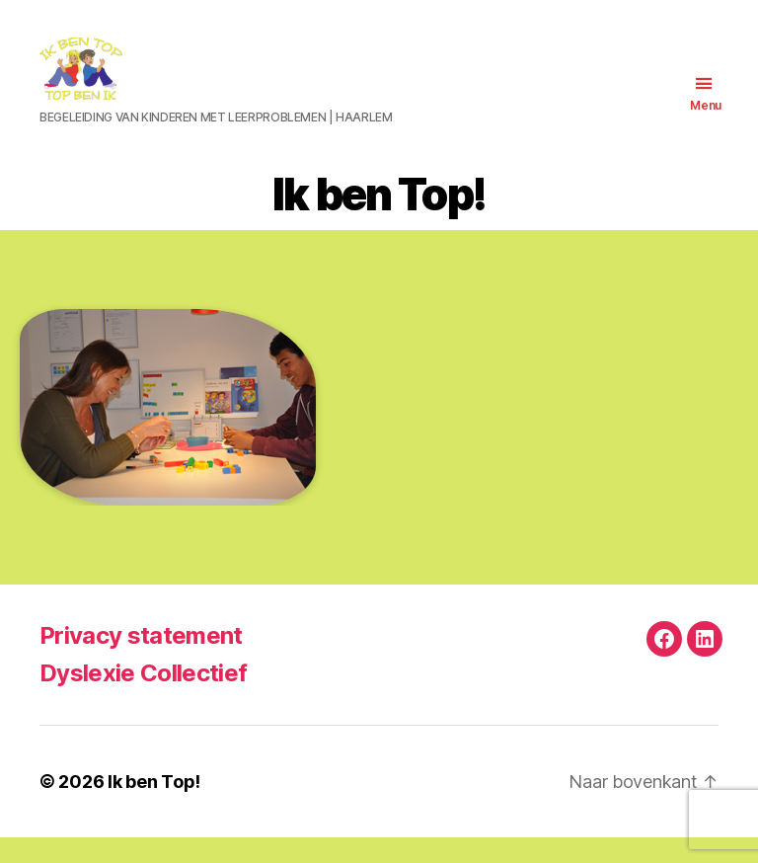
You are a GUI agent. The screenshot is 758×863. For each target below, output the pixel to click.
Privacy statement (141, 661)
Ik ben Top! (154, 807)
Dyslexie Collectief (143, 698)
